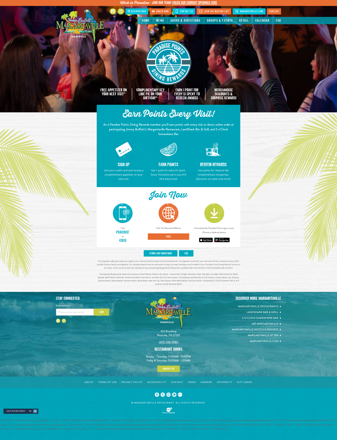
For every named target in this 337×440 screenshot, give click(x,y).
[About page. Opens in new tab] (89, 382)
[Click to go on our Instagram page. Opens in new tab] (168, 394)
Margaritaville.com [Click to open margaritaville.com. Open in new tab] (249, 11)
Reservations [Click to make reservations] (137, 11)
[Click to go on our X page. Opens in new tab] (163, 394)
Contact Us (168, 368)
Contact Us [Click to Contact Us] (184, 11)
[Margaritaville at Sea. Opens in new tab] (254, 335)
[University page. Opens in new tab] (224, 382)
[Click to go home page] (80, 26)
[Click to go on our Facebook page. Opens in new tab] (157, 394)
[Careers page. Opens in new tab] (206, 382)
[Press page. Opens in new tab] (192, 382)
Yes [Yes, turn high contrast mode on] (30, 411)
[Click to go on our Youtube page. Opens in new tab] (174, 394)
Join (101, 312)
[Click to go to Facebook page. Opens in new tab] (113, 11)
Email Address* (63, 305)
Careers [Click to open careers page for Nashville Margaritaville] (274, 11)
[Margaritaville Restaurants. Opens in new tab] (254, 306)
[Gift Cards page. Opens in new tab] (245, 382)
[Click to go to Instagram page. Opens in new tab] (121, 11)
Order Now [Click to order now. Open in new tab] (160, 11)
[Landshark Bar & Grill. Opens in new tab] (254, 312)
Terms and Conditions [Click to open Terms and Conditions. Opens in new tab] (160, 253)
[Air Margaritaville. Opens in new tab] (254, 324)
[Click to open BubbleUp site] (168, 410)
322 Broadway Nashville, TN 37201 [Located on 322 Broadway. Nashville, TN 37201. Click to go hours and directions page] (168, 333)
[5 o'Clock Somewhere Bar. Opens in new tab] (254, 318)
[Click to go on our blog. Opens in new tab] (180, 394)
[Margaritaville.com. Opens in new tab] (254, 341)
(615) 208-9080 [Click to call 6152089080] (168, 342)
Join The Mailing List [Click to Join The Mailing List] (214, 11)
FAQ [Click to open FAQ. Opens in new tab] (186, 253)
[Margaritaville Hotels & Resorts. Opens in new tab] (254, 329)
